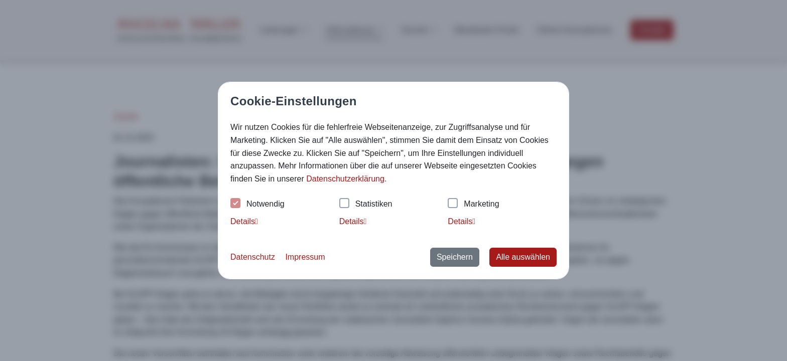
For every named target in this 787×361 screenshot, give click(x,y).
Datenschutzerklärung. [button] (346, 178)
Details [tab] (244, 221)
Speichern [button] (455, 257)
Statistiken (365, 204)
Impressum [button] (305, 257)
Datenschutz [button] (252, 257)
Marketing (473, 204)
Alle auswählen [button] (523, 257)
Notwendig (257, 204)
